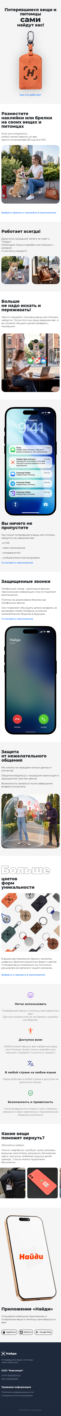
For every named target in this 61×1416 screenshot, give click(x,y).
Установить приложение (17, 562)
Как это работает (30, 94)
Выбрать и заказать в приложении (23, 974)
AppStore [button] (9, 1332)
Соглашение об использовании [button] (17, 1395)
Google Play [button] (43, 1332)
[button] (30, 94)
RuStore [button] (26, 1332)
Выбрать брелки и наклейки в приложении (28, 212)
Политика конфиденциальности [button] (17, 1392)
